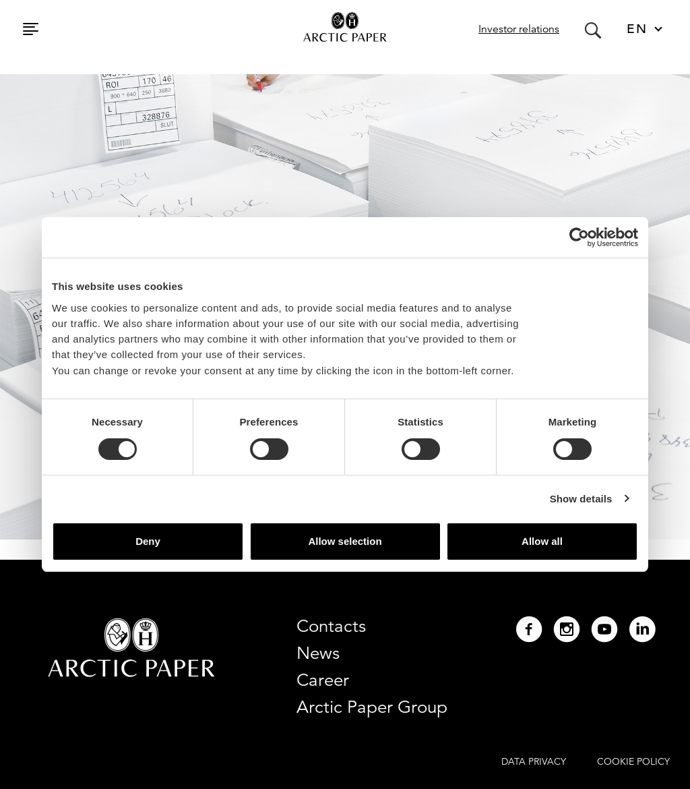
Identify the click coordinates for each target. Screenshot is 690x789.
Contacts (331, 626)
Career (322, 680)
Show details (581, 498)
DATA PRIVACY (533, 761)
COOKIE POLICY (633, 761)
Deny (147, 541)
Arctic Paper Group (371, 707)
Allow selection (344, 541)
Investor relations (518, 29)
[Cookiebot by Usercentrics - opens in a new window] (579, 237)
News (318, 653)
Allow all (542, 541)
